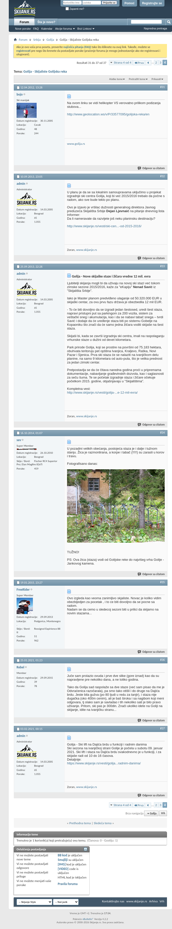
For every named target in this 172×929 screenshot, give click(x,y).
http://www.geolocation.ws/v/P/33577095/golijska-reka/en (108, 114)
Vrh (163, 813)
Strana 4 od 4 (122, 62)
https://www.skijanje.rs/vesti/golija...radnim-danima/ (104, 763)
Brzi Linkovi (84, 28)
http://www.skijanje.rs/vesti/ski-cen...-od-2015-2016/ (104, 226)
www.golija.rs (76, 144)
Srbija (37, 39)
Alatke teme (116, 79)
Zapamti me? (75, 9)
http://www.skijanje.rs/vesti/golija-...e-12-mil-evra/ (102, 392)
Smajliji (63, 860)
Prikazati (156, 79)
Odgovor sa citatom (151, 168)
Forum (24, 22)
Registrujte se (152, 3)
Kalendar (46, 28)
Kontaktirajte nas (113, 901)
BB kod (62, 855)
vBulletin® (88, 919)
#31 (162, 87)
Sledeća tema (102, 823)
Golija (50, 39)
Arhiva (153, 901)
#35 (162, 582)
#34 (162, 432)
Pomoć (130, 3)
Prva (139, 63)
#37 (162, 728)
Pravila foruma (68, 884)
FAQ (36, 28)
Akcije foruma (63, 28)
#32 (162, 176)
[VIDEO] (63, 869)
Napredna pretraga (155, 28)
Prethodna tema (80, 823)
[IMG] (62, 864)
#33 (162, 266)
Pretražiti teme (137, 79)
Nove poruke (23, 28)
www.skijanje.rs (86, 250)
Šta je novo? (46, 22)
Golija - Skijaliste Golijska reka (45, 71)
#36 (162, 660)
